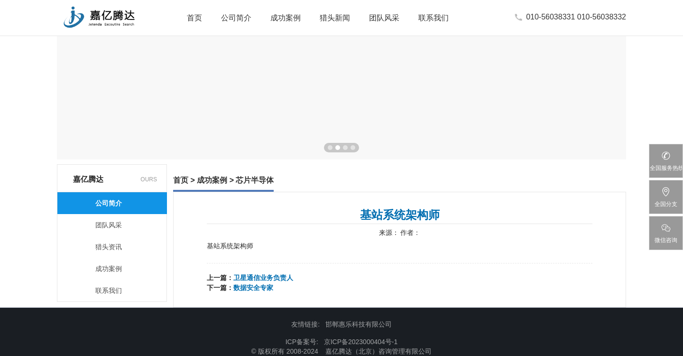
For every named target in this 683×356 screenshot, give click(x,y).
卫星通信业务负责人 (263, 277)
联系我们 (433, 18)
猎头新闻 (335, 18)
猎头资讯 (108, 247)
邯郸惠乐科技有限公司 (358, 324)
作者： (410, 232)
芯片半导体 (255, 180)
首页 (194, 18)
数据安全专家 (253, 287)
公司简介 (236, 18)
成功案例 (285, 18)
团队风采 (384, 18)
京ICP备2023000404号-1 (361, 342)
